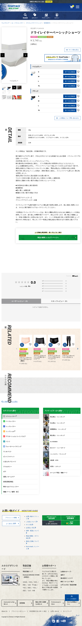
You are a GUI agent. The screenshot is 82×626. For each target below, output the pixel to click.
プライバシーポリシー (18, 611)
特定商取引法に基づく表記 (38, 611)
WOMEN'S (47, 23)
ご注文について (31, 521)
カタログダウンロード (10, 567)
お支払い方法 (31, 528)
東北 (30, 582)
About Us (4, 611)
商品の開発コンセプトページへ (57, 237)
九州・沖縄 (31, 590)
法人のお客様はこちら (73, 603)
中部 (24, 588)
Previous (3, 55)
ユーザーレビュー (20, 301)
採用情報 (26, 603)
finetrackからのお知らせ (10, 603)
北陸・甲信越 (32, 585)
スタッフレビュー (59, 301)
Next (25, 55)
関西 (29, 588)
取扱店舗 (27, 566)
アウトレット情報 (12, 517)
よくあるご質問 (12, 523)
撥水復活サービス (66, 578)
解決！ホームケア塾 (67, 581)
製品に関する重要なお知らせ (41, 603)
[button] (16, 349)
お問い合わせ (55, 611)
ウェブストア (5, 23)
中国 (34, 588)
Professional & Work (57, 603)
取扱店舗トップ (28, 571)
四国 (24, 590)
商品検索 (25, 16)
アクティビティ (46, 16)
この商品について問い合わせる (67, 118)
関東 (24, 585)
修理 (63, 575)
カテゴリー (35, 16)
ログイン (56, 16)
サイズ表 (29, 524)
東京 (35, 582)
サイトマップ (67, 611)
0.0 (33, 282)
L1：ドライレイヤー (18, 23)
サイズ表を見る (72, 50)
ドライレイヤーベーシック (34, 23)
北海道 (25, 582)
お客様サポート (49, 566)
